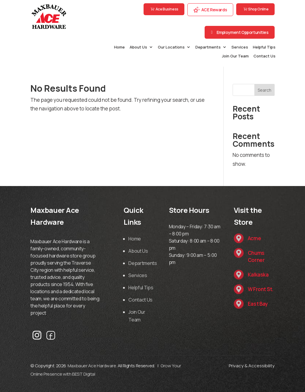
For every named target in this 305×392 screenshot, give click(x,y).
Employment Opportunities (243, 32)
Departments (208, 47)
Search (264, 90)
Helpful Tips (264, 47)
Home (119, 47)
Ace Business (166, 9)
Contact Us (264, 56)
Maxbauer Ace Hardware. (92, 366)
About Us (138, 47)
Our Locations (171, 47)
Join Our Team (235, 56)
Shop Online (258, 9)
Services (239, 47)
